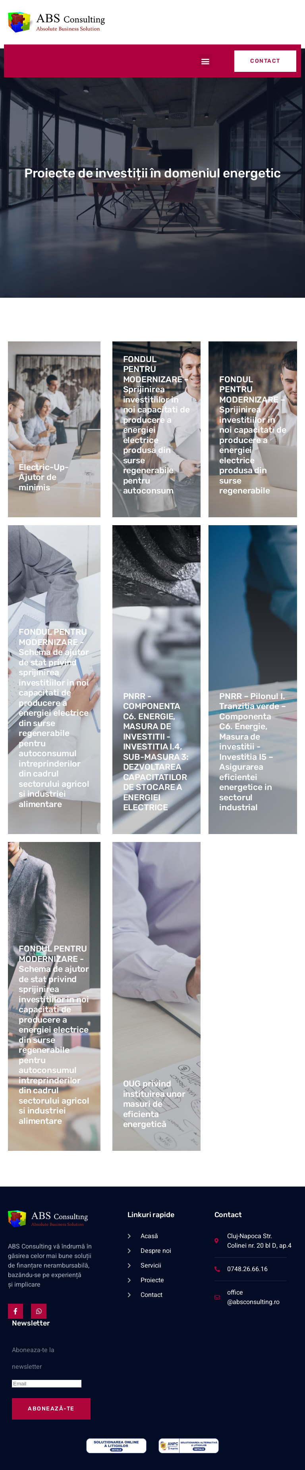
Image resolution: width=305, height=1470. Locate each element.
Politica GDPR (45, 1458)
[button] (205, 60)
